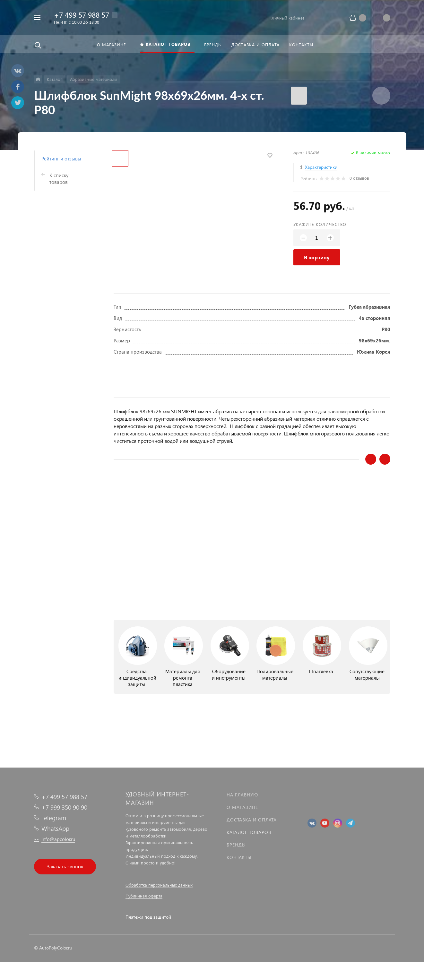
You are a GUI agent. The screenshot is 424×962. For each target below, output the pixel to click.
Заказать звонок (65, 866)
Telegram (53, 818)
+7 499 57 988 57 (81, 15)
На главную (242, 795)
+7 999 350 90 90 (64, 807)
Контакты (239, 857)
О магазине (242, 807)
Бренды (236, 845)
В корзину (317, 257)
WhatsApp (55, 828)
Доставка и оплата (252, 820)
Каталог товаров (249, 832)
